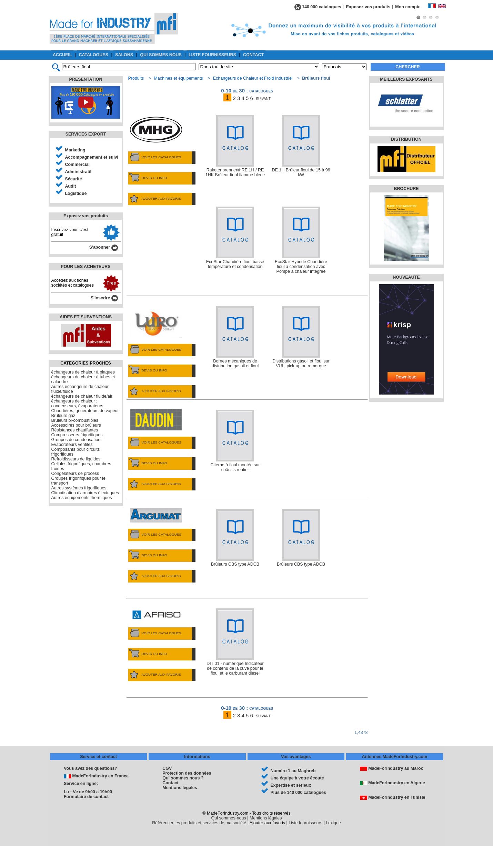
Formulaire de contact (86, 796)
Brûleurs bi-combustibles (75, 420)
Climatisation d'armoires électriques (85, 492)
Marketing (75, 150)
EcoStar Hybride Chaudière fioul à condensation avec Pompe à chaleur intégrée (301, 240)
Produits (136, 78)
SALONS (124, 54)
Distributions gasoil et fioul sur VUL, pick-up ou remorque (301, 337)
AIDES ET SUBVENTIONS (86, 317)
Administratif (78, 171)
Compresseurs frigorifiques (77, 434)
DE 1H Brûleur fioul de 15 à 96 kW (301, 146)
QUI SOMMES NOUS (161, 54)
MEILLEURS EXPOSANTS (406, 79)
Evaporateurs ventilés (72, 444)
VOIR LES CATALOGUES (154, 157)
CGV (167, 768)
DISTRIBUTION (406, 139)
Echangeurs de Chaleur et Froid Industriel (253, 78)
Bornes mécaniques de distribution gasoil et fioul (235, 337)
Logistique (76, 193)
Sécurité (73, 179)
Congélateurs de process (75, 473)
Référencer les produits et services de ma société (199, 822)
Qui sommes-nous (228, 818)
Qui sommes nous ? (182, 778)
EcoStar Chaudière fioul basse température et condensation (235, 238)
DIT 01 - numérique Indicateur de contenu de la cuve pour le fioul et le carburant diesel (235, 642)
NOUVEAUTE (406, 277)
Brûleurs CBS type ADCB (235, 538)
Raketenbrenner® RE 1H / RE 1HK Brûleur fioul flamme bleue (235, 146)
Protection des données (186, 773)
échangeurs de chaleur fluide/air (81, 396)
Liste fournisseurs (305, 822)
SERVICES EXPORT (86, 134)
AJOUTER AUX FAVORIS (154, 199)
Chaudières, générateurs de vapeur (85, 410)
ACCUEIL (62, 54)
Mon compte (411, 6)
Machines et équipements (178, 78)
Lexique (333, 822)
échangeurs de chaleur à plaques (83, 372)
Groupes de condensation (76, 439)
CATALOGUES (93, 54)
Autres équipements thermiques (81, 497)
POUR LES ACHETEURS (85, 266)
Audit (70, 186)
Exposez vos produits (368, 6)
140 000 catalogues (317, 6)
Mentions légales (179, 787)
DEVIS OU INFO (147, 178)
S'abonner (103, 247)
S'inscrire (104, 298)
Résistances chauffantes (74, 430)
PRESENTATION (85, 79)
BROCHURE (406, 188)
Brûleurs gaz (63, 415)
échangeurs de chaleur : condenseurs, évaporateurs (77, 403)
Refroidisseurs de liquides (76, 459)
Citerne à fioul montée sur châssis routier (235, 441)
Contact (170, 782)
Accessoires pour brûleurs (76, 425)
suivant (263, 98)
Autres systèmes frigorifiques (79, 488)
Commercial (77, 164)
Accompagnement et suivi (92, 157)
